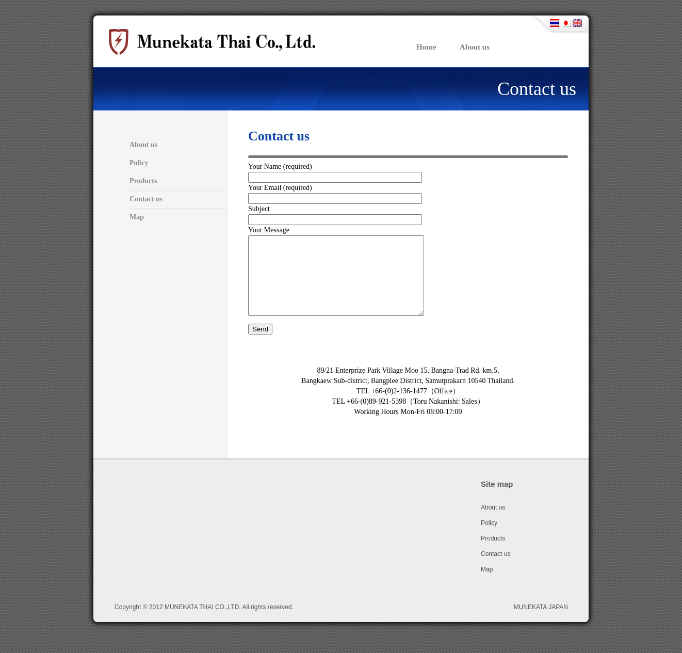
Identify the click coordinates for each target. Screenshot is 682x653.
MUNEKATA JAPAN (541, 622)
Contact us (536, 88)
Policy (139, 163)
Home (426, 47)
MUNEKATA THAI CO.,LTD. (203, 622)
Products (143, 181)
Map (136, 217)
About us (475, 47)
